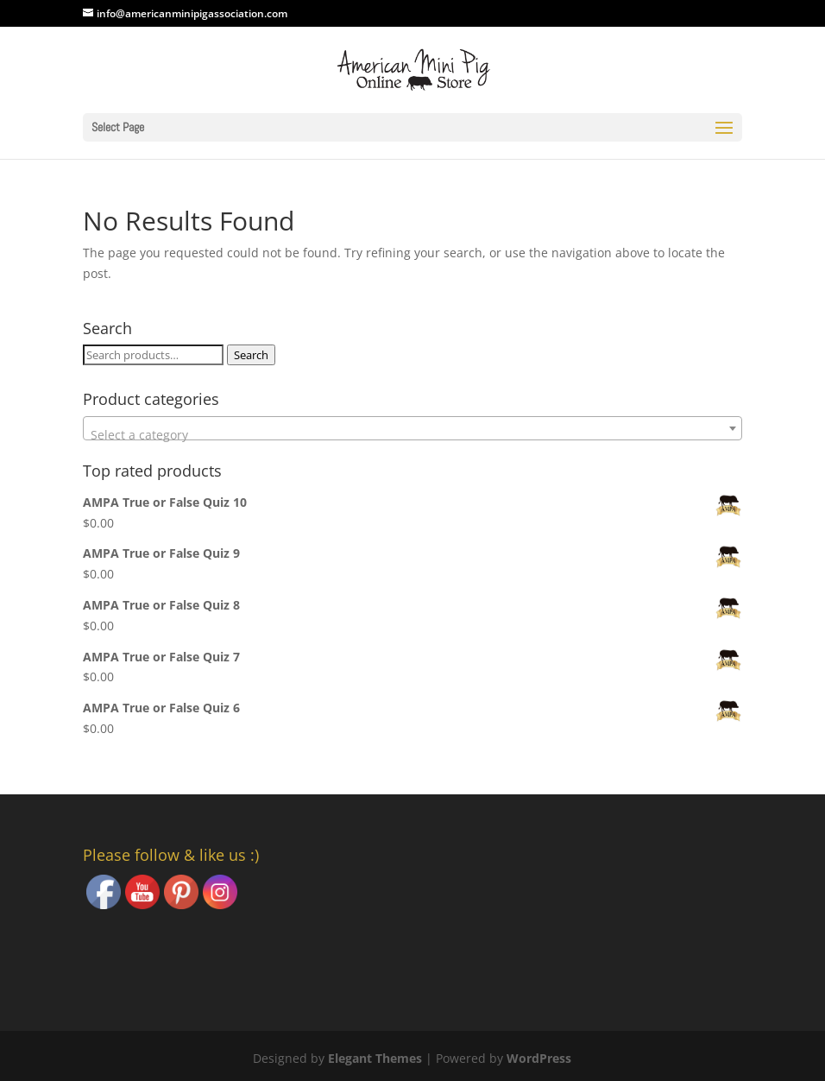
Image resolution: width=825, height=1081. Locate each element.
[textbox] (413, 435)
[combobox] (413, 428)
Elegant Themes (375, 1058)
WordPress (539, 1058)
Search (251, 355)
